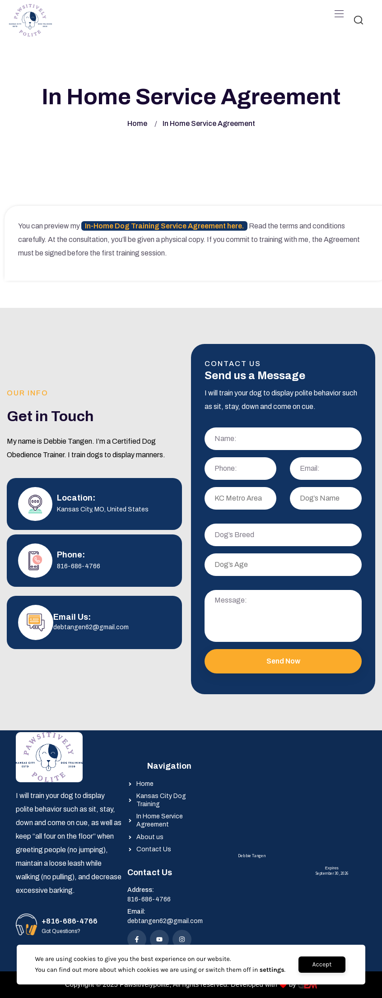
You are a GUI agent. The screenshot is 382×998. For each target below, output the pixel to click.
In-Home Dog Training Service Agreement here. (164, 226)
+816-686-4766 (70, 921)
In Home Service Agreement (209, 123)
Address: (140, 890)
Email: (136, 911)
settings (272, 970)
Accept (321, 964)
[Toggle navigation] (338, 13)
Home (137, 123)
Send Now (283, 661)
